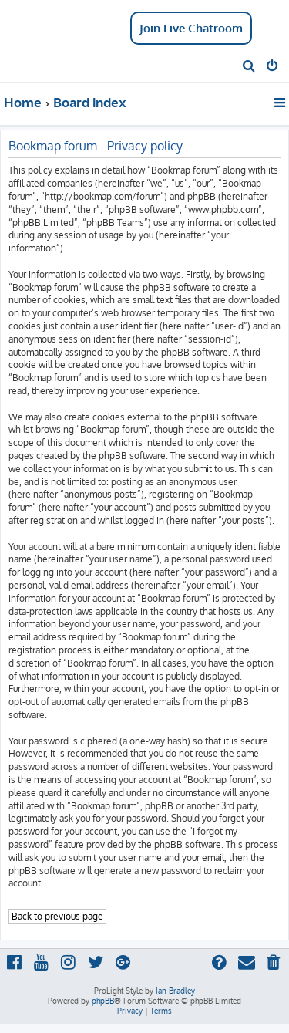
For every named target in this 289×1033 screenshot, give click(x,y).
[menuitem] (249, 67)
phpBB (103, 1000)
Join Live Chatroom (191, 28)
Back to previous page (57, 916)
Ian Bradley (175, 990)
